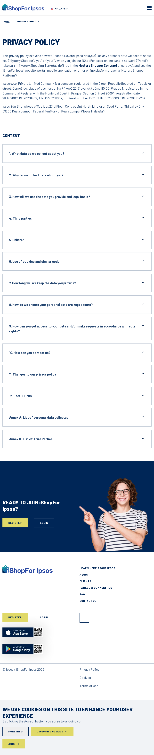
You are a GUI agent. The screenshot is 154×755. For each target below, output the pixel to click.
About (84, 574)
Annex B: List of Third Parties (77, 439)
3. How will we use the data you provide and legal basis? (77, 196)
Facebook (84, 618)
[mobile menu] (149, 7)
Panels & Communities (96, 587)
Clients (85, 581)
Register (15, 522)
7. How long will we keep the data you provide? (77, 283)
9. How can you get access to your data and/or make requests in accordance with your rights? (77, 328)
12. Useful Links (77, 395)
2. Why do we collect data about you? (77, 175)
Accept (13, 743)
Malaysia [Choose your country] (62, 8)
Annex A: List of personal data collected (77, 417)
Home (6, 21)
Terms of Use (89, 686)
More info (15, 731)
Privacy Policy (89, 669)
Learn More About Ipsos (97, 568)
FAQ (82, 594)
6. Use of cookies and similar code (77, 261)
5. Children (77, 239)
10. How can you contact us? (77, 352)
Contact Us (88, 600)
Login (44, 522)
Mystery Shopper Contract (98, 65)
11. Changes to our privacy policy (77, 374)
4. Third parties (77, 218)
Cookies (85, 677)
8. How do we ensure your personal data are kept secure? (77, 304)
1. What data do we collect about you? (77, 153)
